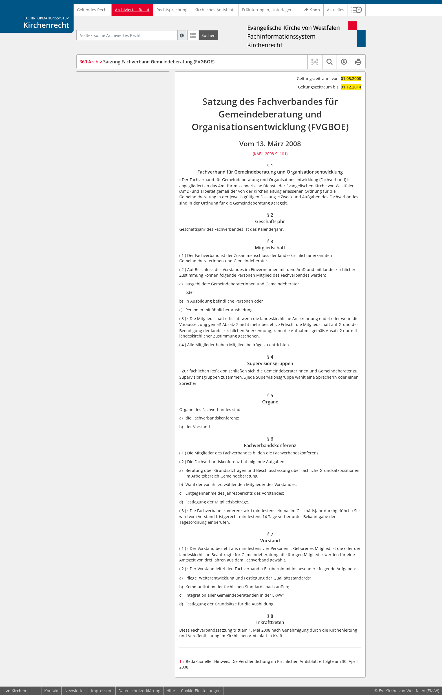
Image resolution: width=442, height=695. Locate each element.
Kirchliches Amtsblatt (215, 9)
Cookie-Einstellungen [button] (201, 690)
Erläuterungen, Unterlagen (267, 9)
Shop (312, 10)
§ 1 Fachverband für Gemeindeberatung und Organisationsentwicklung (114, 85)
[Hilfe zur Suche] (181, 35)
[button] (357, 10)
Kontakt (51, 690)
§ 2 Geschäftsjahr (106, 99)
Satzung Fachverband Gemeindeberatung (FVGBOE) (147, 62)
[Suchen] (208, 35)
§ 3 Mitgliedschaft (106, 107)
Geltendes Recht (92, 9)
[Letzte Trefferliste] (192, 35)
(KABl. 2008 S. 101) (270, 153)
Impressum (101, 690)
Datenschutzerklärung (139, 690)
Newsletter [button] (75, 690)
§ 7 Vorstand (101, 141)
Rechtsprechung (171, 9)
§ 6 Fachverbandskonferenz (116, 132)
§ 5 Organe (100, 124)
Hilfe (170, 690)
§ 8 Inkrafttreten (105, 149)
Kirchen (16, 690)
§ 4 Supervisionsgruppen (113, 116)
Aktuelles (335, 9)
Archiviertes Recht (132, 9)
